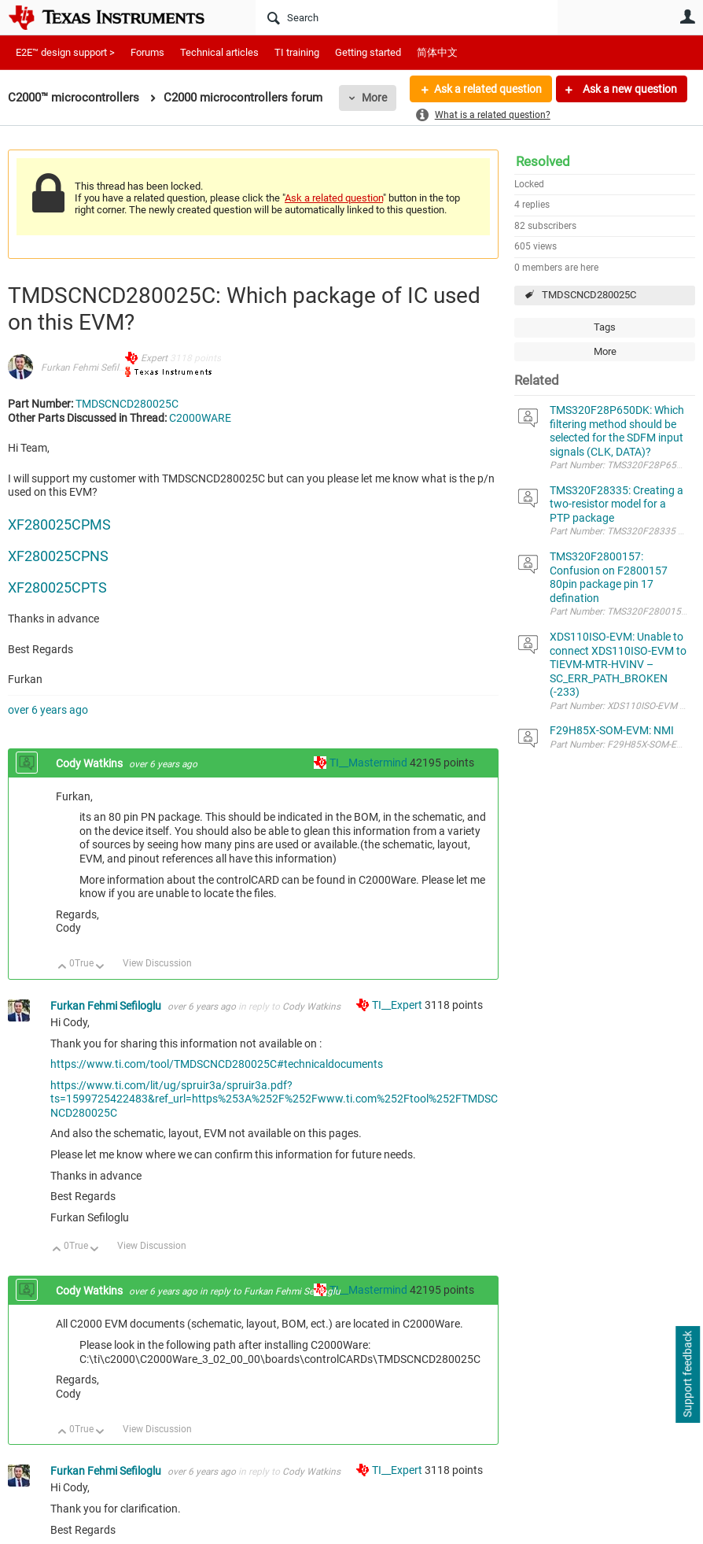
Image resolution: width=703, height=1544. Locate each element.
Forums (147, 52)
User (687, 16)
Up (62, 967)
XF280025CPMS (59, 524)
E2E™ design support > (65, 52)
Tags (605, 327)
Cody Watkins (90, 763)
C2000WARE (200, 418)
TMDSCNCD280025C (589, 295)
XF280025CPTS (57, 587)
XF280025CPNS (58, 556)
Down (100, 967)
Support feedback (687, 1375)
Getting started (368, 52)
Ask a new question (628, 89)
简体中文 (437, 52)
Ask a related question (488, 89)
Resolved (543, 161)
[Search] (407, 17)
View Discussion (157, 963)
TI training (296, 52)
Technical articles (219, 52)
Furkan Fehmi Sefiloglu (89, 367)
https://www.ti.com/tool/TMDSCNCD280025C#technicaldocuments (216, 1064)
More (374, 97)
